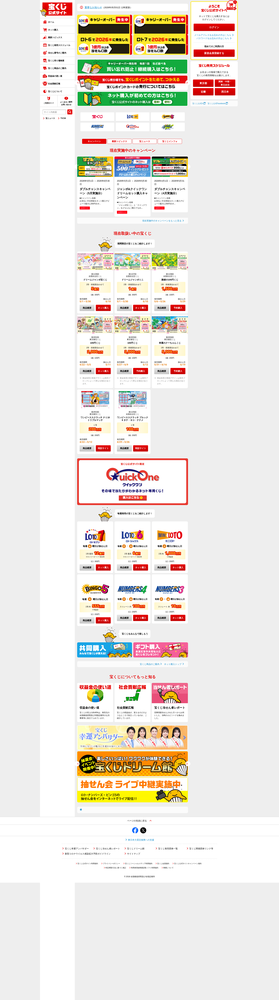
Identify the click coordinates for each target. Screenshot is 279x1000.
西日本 (225, 91)
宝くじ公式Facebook (216, 103)
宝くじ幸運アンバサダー (77, 848)
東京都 (203, 83)
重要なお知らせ (93, 7)
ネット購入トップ (172, 664)
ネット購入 (53, 30)
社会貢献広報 (54, 83)
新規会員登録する (214, 53)
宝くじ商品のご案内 (57, 68)
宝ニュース (50, 118)
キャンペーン (94, 141)
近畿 (203, 91)
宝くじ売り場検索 (56, 60)
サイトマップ (133, 853)
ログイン (214, 27)
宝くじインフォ (169, 141)
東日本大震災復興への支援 (141, 840)
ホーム (51, 22)
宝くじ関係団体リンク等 (201, 848)
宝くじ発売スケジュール (59, 45)
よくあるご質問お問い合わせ (66, 103)
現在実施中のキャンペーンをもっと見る (161, 220)
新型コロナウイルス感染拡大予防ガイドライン (88, 853)
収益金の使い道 (55, 76)
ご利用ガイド (49, 103)
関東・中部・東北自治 (225, 83)
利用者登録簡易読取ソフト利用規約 (144, 868)
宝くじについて (55, 91)
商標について (168, 868)
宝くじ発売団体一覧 (168, 848)
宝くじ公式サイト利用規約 (87, 863)
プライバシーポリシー (111, 863)
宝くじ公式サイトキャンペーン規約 (188, 863)
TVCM (63, 118)
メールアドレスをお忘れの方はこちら (212, 35)
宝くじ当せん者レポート (108, 848)
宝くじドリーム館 (135, 848)
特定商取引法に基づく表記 (115, 868)
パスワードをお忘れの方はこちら (212, 38)
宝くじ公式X (197, 103)
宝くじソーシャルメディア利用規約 (138, 863)
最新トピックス (55, 37)
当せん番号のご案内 (57, 53)
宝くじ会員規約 (163, 863)
